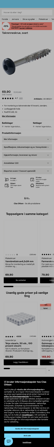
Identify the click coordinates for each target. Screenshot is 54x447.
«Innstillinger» (28, 415)
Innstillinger (27, 442)
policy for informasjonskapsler (16, 396)
